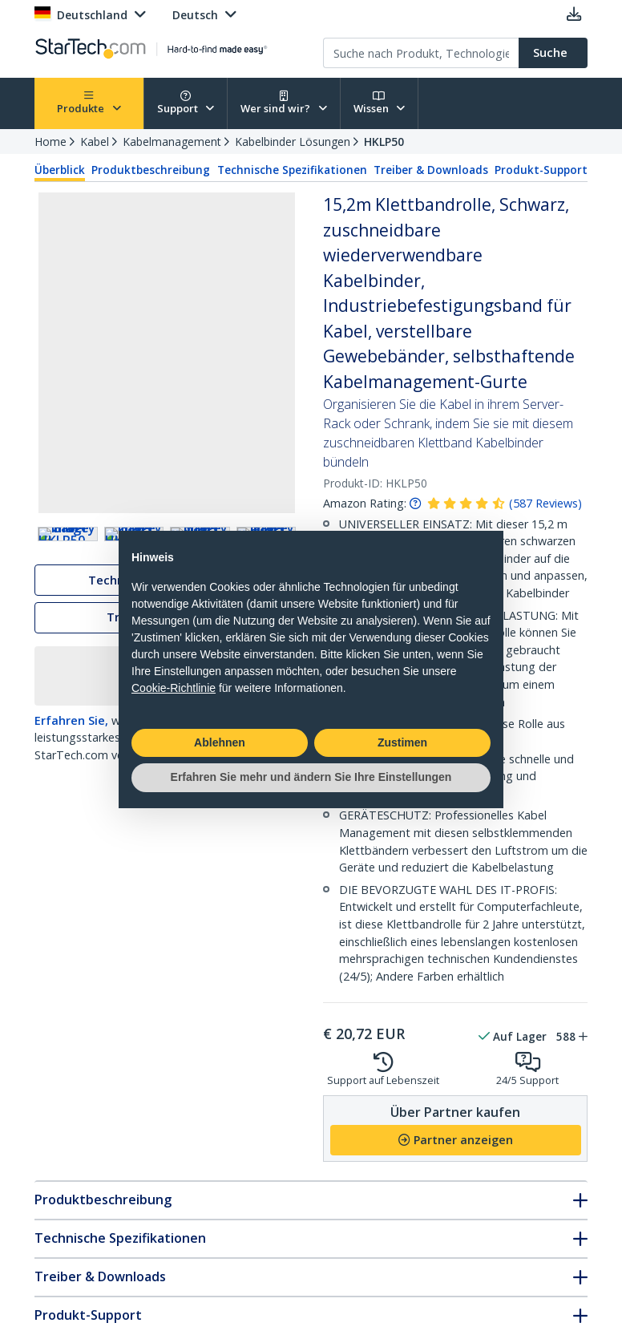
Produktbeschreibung (150, 170)
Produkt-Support (541, 170)
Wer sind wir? (283, 103)
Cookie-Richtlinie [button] (173, 688)
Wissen (379, 103)
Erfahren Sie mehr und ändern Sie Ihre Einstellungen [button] (311, 777)
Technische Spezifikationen (292, 170)
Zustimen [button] (402, 742)
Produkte (89, 103)
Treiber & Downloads (431, 170)
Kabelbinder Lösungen (292, 141)
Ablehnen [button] (219, 742)
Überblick (59, 170)
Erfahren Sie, (71, 763)
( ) (545, 503)
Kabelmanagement (172, 141)
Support (186, 103)
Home (50, 141)
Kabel (94, 141)
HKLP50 (384, 141)
